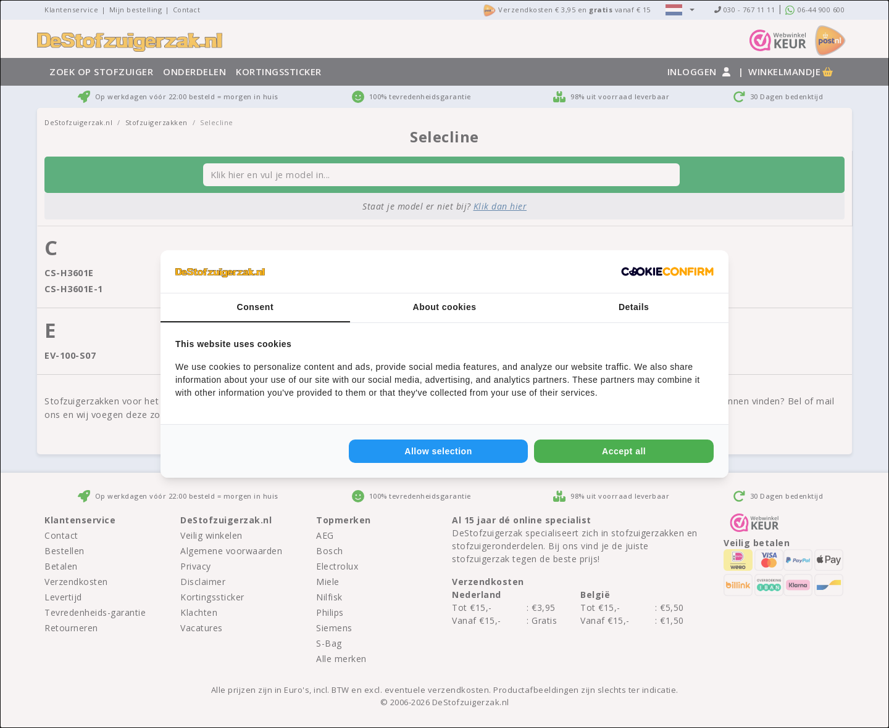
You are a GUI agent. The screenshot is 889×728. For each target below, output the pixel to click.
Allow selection (438, 451)
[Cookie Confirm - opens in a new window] (667, 272)
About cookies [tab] (445, 307)
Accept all (624, 451)
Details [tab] (634, 307)
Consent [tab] (255, 307)
